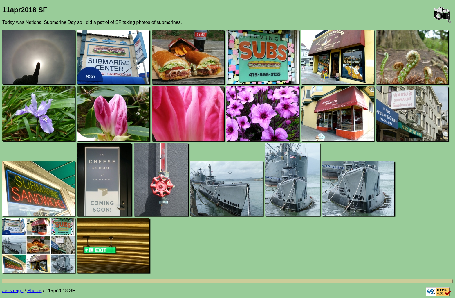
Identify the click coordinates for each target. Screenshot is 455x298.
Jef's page (12, 290)
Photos (34, 290)
